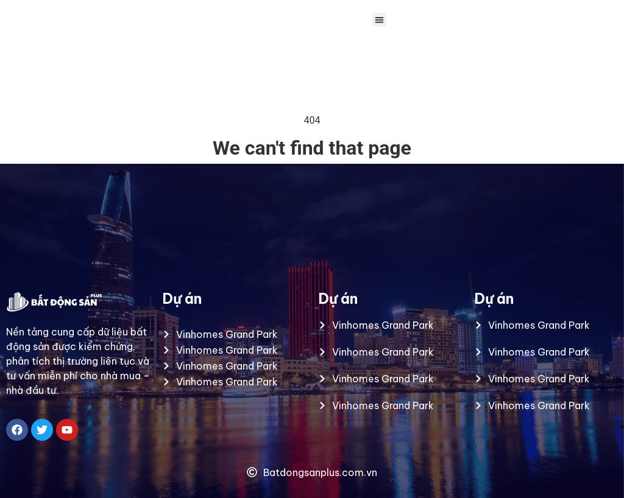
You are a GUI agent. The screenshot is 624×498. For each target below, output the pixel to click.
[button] (379, 20)
